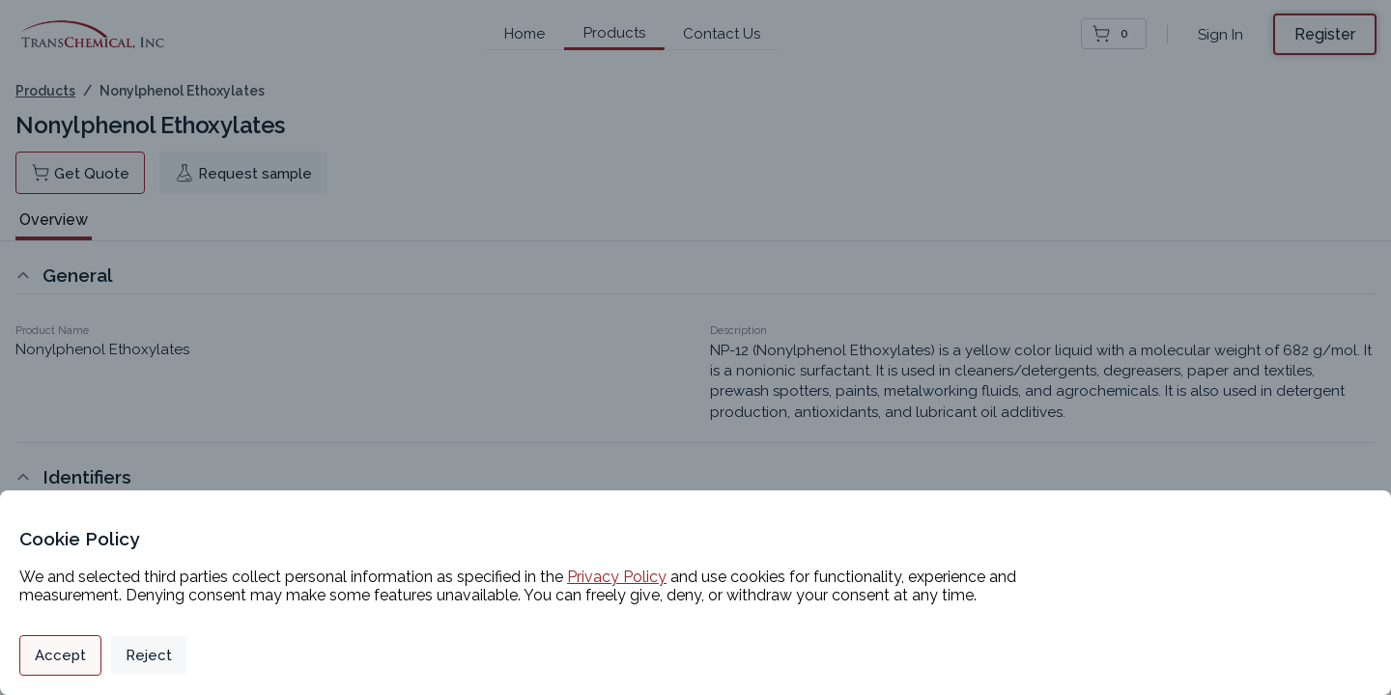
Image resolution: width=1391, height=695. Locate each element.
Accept (60, 655)
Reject (149, 655)
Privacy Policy (617, 577)
